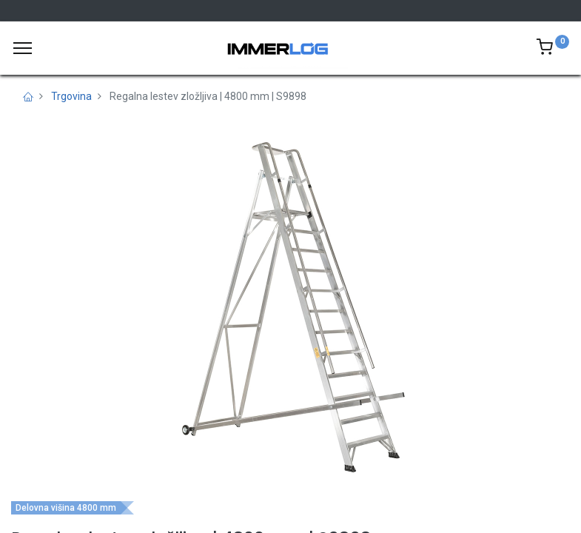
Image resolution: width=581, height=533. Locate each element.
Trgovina (71, 96)
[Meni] (22, 48)
